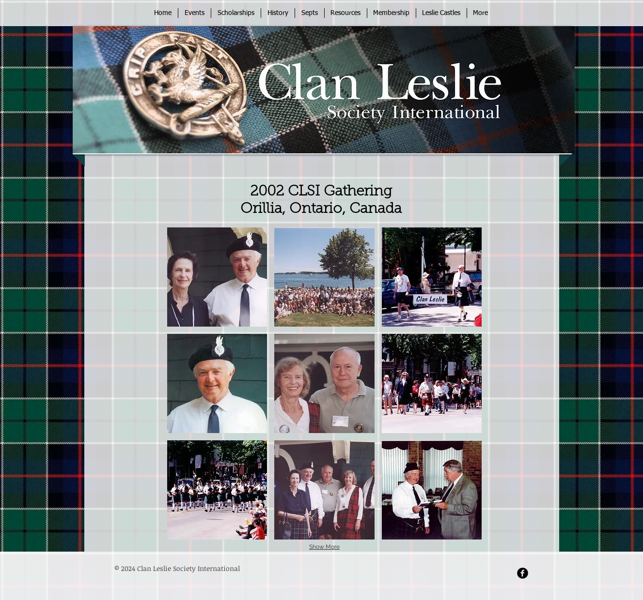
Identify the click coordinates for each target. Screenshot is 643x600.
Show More (324, 546)
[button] (217, 277)
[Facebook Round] (522, 573)
